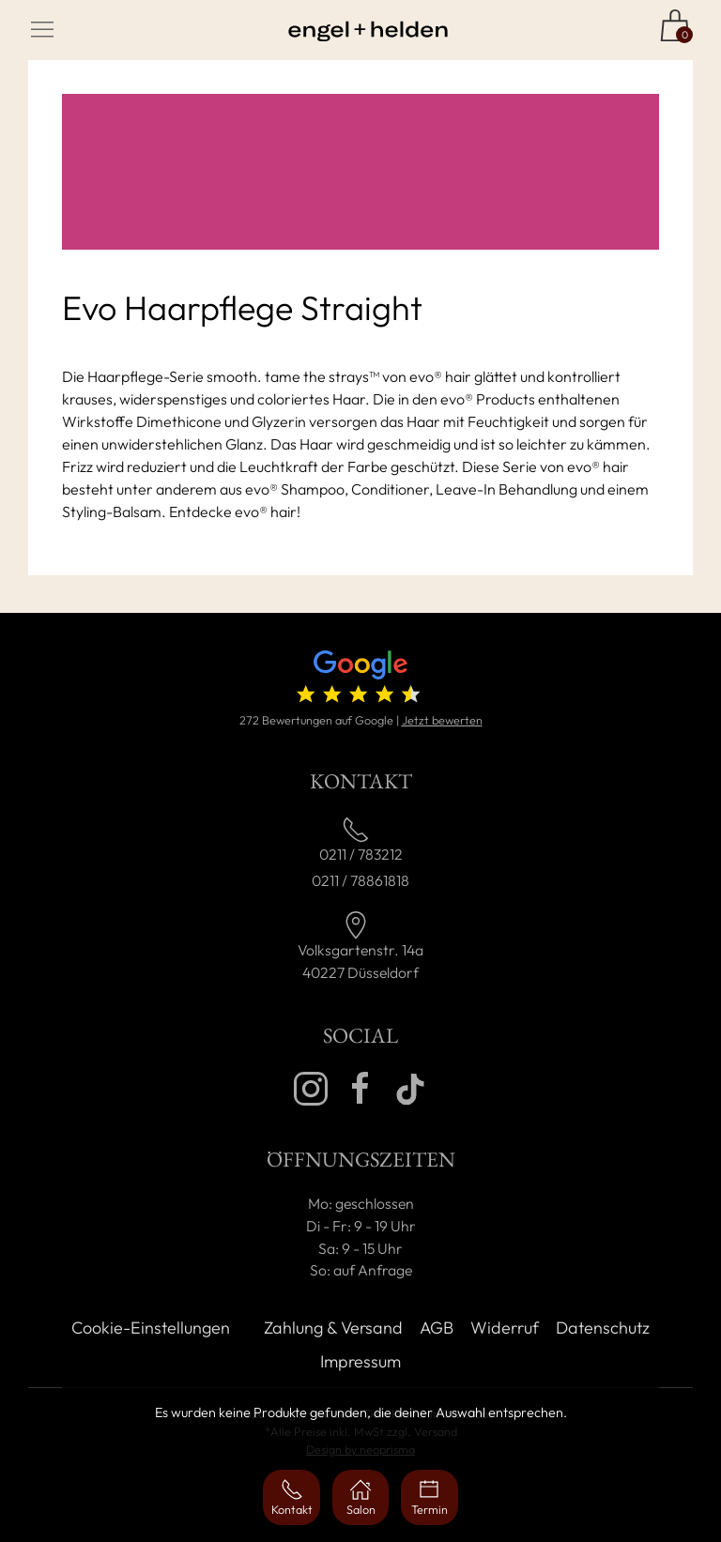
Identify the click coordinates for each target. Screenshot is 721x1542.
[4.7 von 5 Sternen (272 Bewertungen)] (360, 680)
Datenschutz (603, 1327)
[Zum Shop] (675, 25)
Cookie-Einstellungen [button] (150, 1327)
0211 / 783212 (361, 854)
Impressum (360, 1361)
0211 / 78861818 (360, 880)
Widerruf (504, 1327)
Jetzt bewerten (442, 719)
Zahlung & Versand (333, 1327)
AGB (436, 1327)
